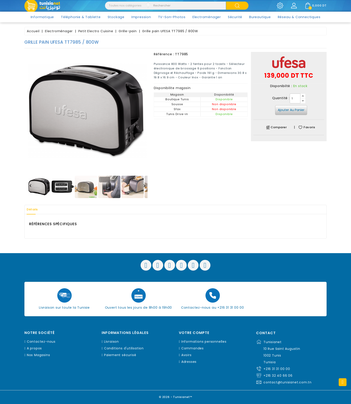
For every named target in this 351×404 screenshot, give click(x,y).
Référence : (164, 54)
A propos (34, 348)
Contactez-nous (41, 341)
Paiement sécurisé (120, 355)
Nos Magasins (38, 355)
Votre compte (194, 333)
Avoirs (186, 355)
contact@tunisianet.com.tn (287, 382)
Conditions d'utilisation (124, 348)
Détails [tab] (34, 209)
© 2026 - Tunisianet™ (175, 396)
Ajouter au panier (291, 110)
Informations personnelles (204, 341)
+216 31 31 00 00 (276, 369)
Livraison (111, 341)
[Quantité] (295, 98)
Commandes (192, 348)
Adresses (189, 361)
